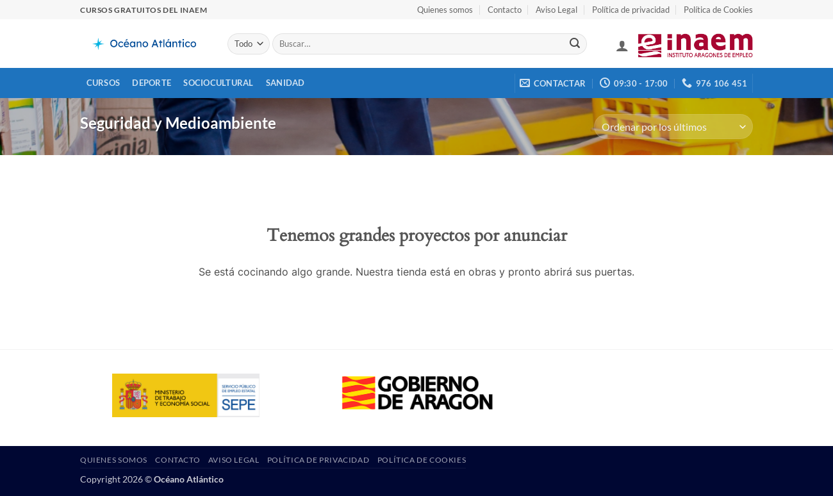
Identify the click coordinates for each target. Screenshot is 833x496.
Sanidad (285, 83)
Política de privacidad (631, 9)
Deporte (151, 83)
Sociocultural (218, 83)
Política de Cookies (718, 9)
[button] (622, 45)
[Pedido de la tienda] (673, 126)
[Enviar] (575, 44)
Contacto (505, 9)
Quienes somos (445, 9)
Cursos (103, 83)
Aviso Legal (556, 9)
